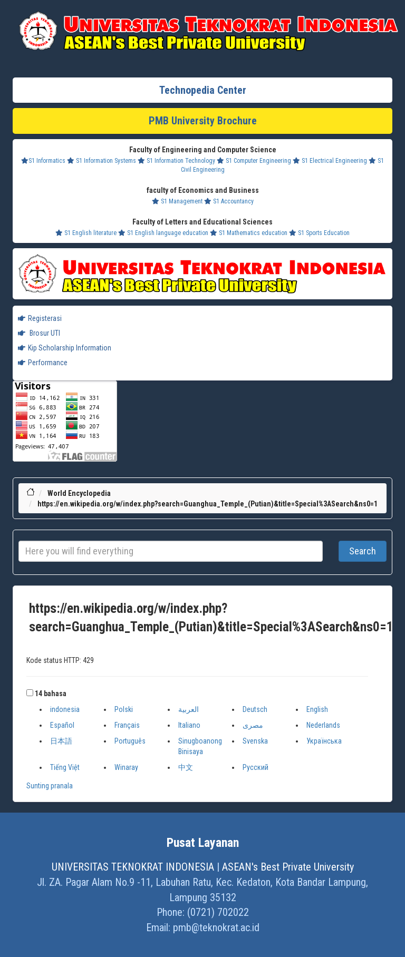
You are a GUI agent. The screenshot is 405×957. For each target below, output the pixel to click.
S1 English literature (86, 233)
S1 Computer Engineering (254, 160)
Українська (324, 741)
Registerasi (40, 318)
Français (127, 725)
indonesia (65, 709)
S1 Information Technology (176, 160)
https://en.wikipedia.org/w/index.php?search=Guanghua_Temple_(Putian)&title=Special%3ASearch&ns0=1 (207, 504)
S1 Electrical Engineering (330, 160)
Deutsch (255, 709)
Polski (123, 709)
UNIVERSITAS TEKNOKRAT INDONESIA (133, 867)
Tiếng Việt (65, 767)
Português (130, 741)
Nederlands (323, 725)
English (317, 709)
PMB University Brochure (203, 120)
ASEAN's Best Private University (288, 867)
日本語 (61, 741)
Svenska (255, 741)
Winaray (126, 767)
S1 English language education (163, 233)
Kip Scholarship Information (64, 348)
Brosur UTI (39, 333)
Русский (255, 767)
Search (362, 550)
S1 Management (177, 201)
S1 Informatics (43, 160)
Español (62, 725)
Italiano (189, 725)
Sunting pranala (49, 786)
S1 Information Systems (101, 160)
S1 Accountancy (229, 201)
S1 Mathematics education (248, 233)
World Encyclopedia (79, 493)
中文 (185, 767)
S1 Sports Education (319, 233)
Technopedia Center (202, 90)
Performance (43, 362)
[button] (29, 692)
